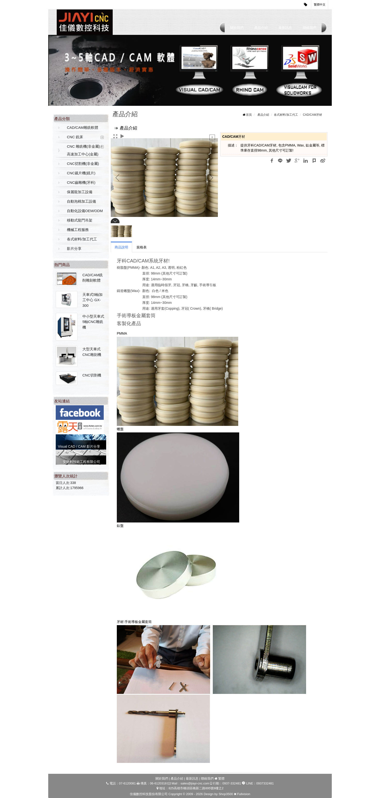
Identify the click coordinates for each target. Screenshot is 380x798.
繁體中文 (319, 4)
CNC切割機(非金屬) (83, 163)
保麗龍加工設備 (79, 192)
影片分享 (74, 248)
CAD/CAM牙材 (312, 114)
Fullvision (243, 794)
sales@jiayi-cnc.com (195, 783)
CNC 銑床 (75, 137)
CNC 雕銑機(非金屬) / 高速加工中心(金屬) (84, 150)
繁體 (221, 778)
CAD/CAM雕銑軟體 (82, 127)
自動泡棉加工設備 (81, 201)
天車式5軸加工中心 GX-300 (92, 299)
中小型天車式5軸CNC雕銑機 (93, 321)
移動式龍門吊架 (79, 220)
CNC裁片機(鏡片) (81, 173)
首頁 (249, 114)
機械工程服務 (78, 230)
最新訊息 (285, 28)
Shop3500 (226, 794)
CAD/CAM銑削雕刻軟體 (92, 278)
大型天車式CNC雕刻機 (91, 352)
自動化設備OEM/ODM (85, 211)
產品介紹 (261, 28)
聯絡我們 (309, 28)
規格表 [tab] (141, 247)
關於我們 (237, 28)
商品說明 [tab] (121, 247)
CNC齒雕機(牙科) (81, 182)
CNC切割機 (91, 375)
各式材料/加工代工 (82, 239)
